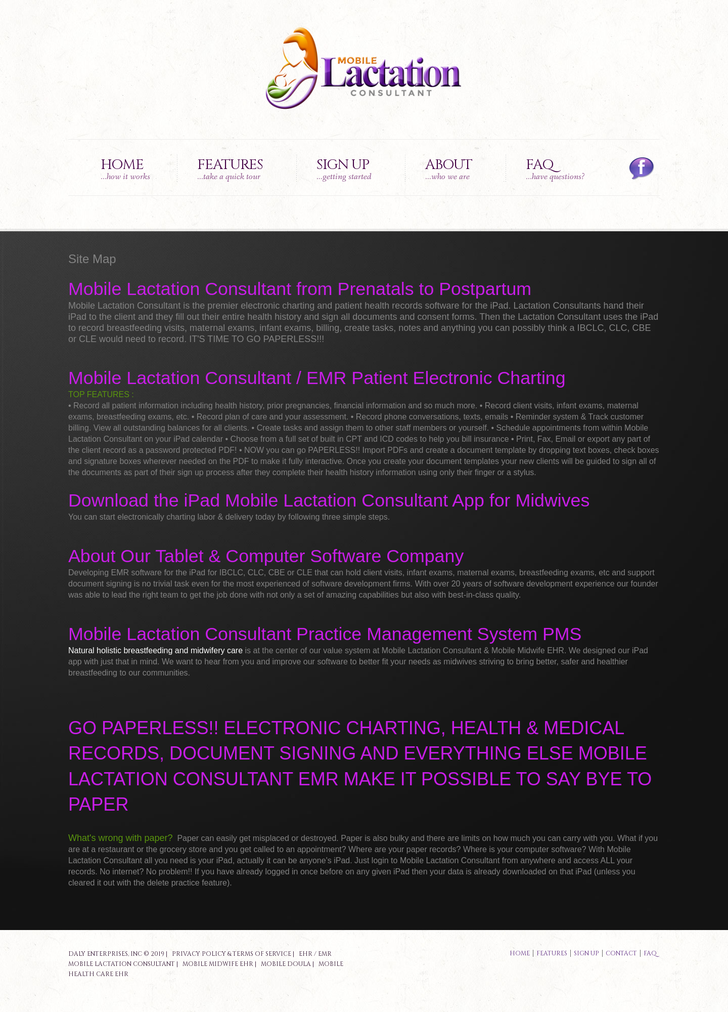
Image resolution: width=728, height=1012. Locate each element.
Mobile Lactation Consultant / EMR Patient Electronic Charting (317, 378)
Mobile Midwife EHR (218, 964)
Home (125, 169)
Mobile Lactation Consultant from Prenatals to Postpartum (299, 289)
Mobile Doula (286, 964)
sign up (586, 953)
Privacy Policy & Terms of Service (231, 954)
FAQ (555, 169)
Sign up (344, 169)
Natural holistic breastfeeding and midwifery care (155, 650)
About (448, 169)
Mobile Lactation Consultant (121, 964)
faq (650, 953)
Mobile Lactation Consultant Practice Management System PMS (324, 634)
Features (230, 169)
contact (621, 953)
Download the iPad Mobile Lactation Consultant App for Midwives (328, 500)
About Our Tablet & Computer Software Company (266, 556)
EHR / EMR (315, 954)
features (551, 953)
